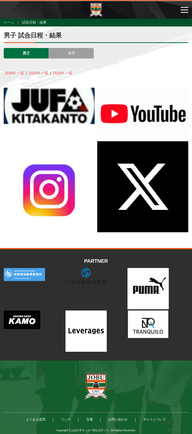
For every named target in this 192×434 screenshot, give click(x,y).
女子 (71, 53)
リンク (66, 419)
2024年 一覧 (62, 73)
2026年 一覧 (14, 73)
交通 (89, 419)
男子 (26, 53)
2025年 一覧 (38, 73)
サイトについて (154, 419)
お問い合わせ (118, 419)
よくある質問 (36, 419)
